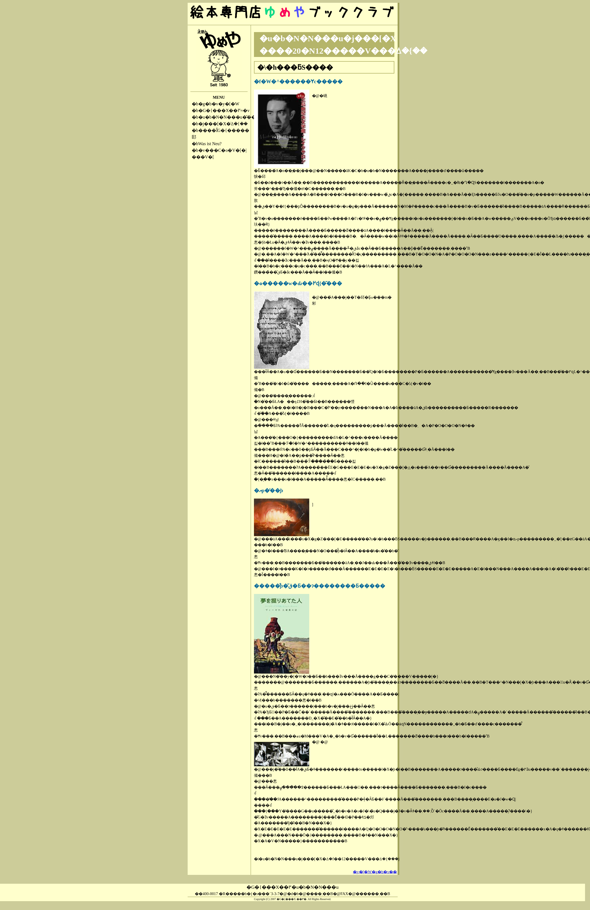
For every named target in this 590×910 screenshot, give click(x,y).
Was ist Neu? (210, 143)
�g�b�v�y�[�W (218, 103)
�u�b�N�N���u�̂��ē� (230, 117)
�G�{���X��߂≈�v (224, 110)
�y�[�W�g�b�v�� (375, 872)
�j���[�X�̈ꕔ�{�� (223, 123)
